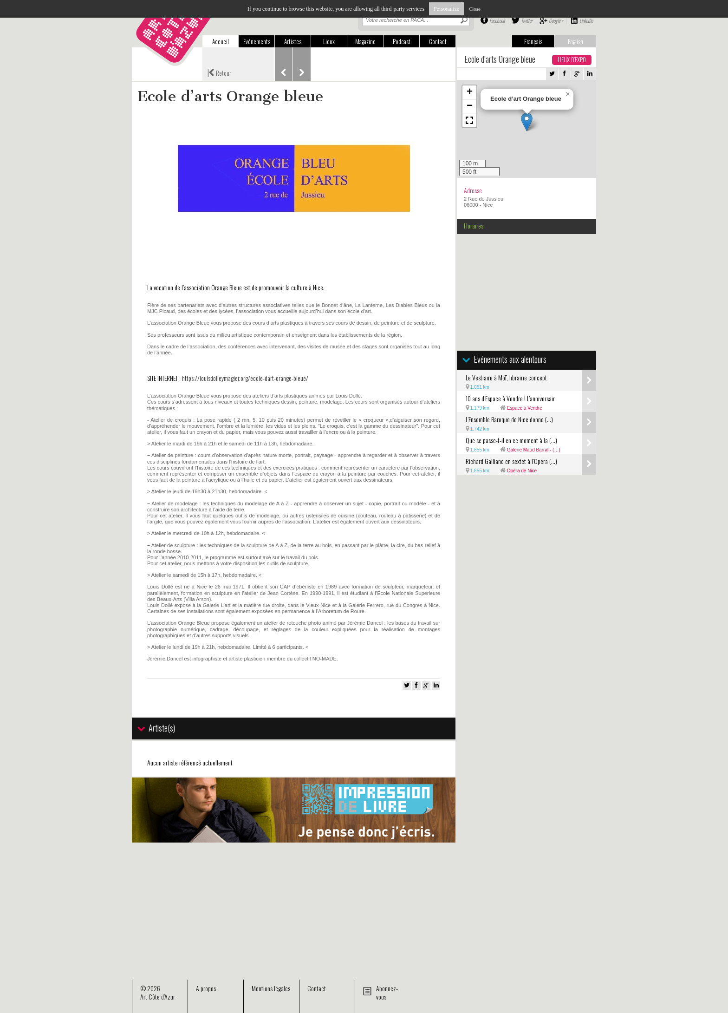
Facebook (497, 20)
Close (475, 9)
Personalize (446, 9)
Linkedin (586, 20)
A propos (206, 988)
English (575, 41)
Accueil (220, 41)
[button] (527, 121)
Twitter (527, 20)
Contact (438, 41)
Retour (219, 72)
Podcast (401, 41)
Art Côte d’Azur (157, 996)
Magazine (365, 41)
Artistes (292, 41)
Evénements (256, 41)
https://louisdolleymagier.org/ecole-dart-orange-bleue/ (245, 378)
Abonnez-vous (387, 992)
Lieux (329, 41)
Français (533, 41)
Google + (556, 20)
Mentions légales (271, 988)
